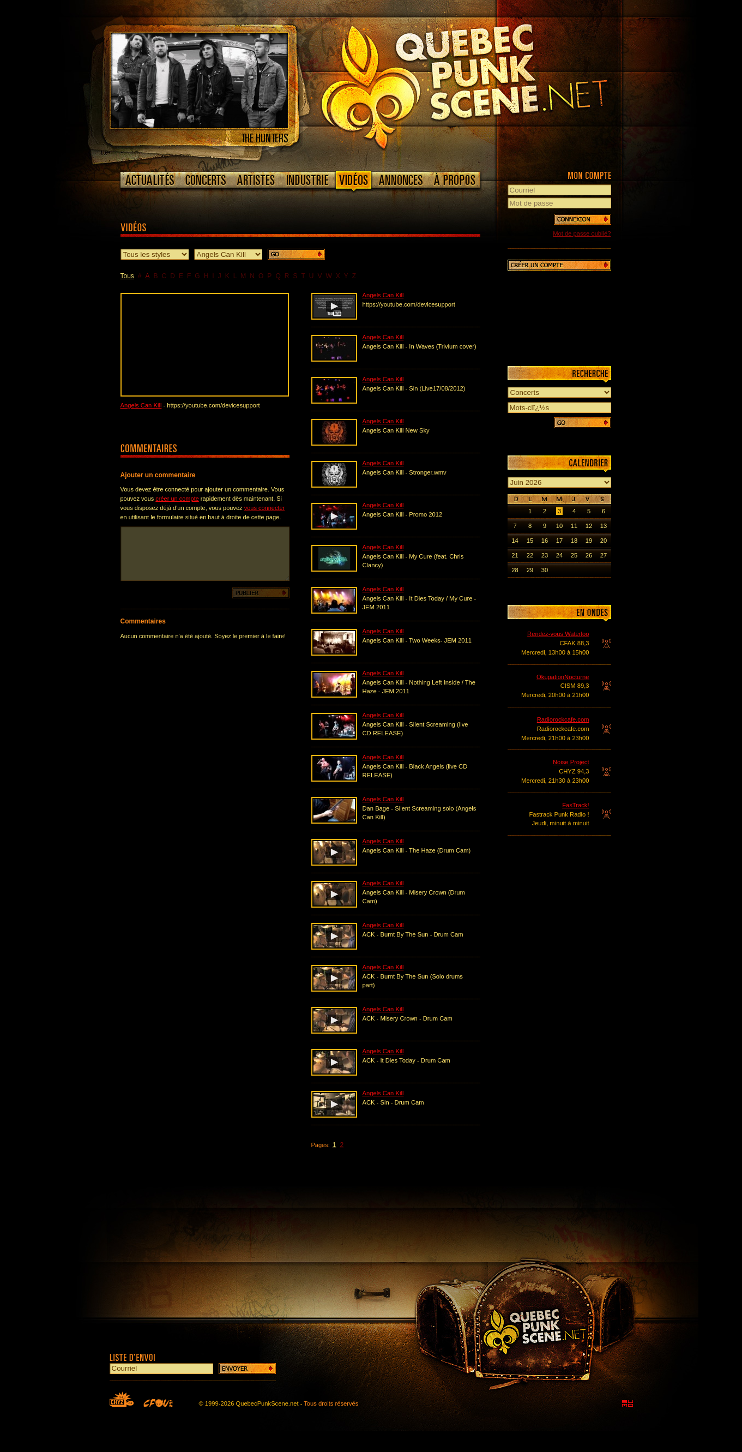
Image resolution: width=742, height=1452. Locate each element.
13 (603, 526)
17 (559, 540)
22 (530, 555)
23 (544, 555)
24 (559, 555)
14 (514, 540)
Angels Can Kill (141, 405)
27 (603, 555)
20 (603, 540)
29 (530, 570)
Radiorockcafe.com (563, 719)
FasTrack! (575, 805)
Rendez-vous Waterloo (558, 634)
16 (544, 540)
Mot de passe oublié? (582, 233)
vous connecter (264, 508)
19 (589, 540)
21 (514, 555)
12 (589, 526)
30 (544, 570)
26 (589, 555)
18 (574, 540)
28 (514, 570)
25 (574, 555)
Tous (127, 276)
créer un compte (176, 498)
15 (530, 540)
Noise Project (571, 762)
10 (559, 526)
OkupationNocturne (562, 677)
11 (574, 526)
